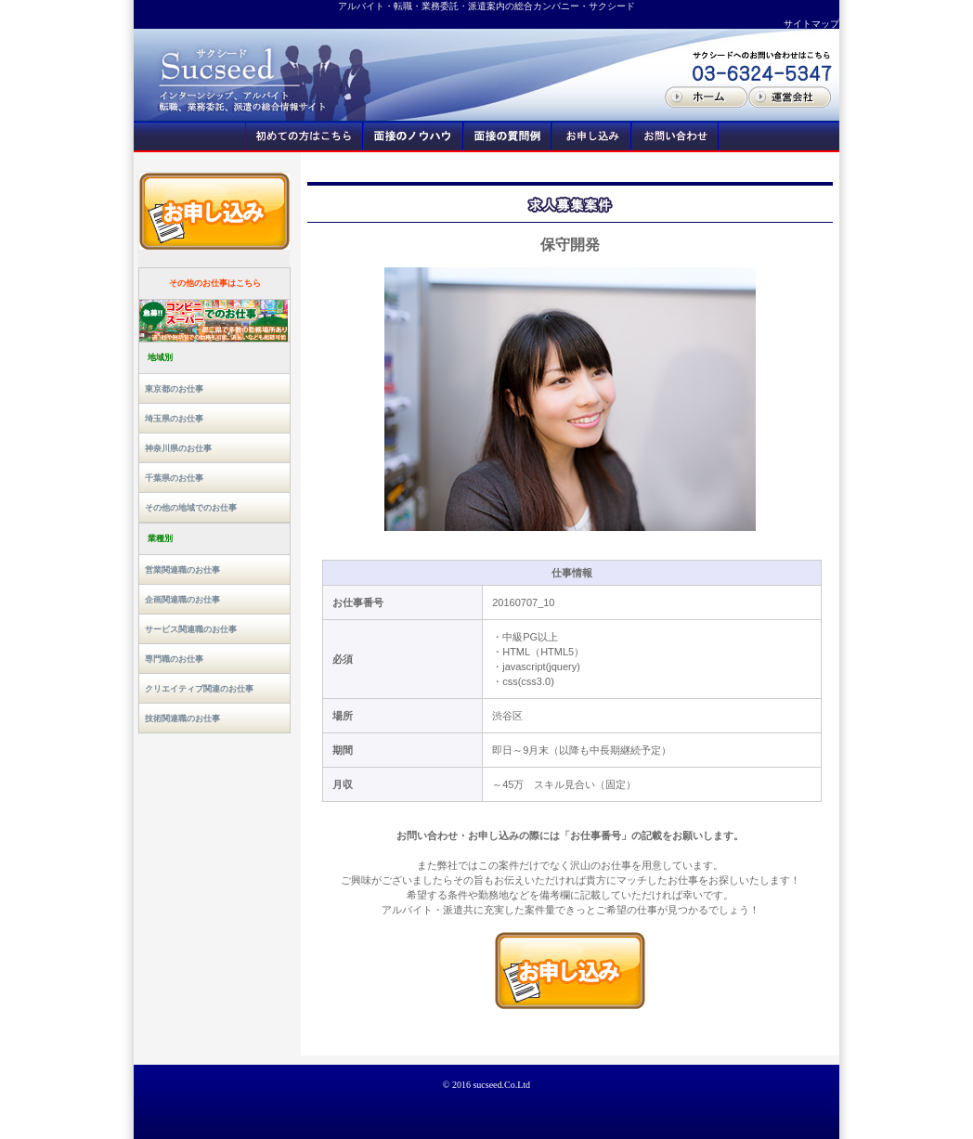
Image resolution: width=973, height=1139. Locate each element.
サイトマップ (811, 24)
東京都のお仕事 (174, 389)
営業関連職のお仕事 (182, 570)
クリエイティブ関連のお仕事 (199, 688)
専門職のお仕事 (174, 659)
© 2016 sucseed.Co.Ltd (486, 1085)
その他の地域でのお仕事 (191, 507)
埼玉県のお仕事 (174, 418)
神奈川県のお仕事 (178, 448)
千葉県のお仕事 (174, 478)
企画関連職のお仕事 (182, 599)
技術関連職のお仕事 (182, 718)
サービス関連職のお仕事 (191, 629)
